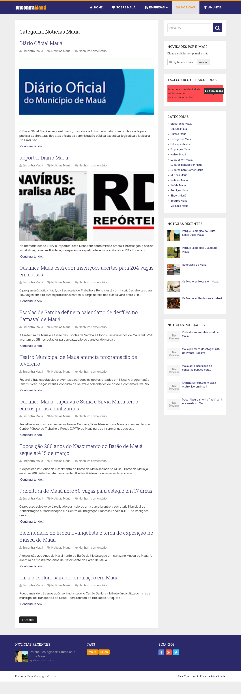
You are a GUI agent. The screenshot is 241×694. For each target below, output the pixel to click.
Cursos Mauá (178, 134)
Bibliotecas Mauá (181, 123)
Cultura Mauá (179, 128)
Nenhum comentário (93, 51)
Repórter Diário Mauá (44, 158)
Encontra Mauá (33, 51)
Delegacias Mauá (181, 139)
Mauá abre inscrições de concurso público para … (197, 367)
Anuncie (212, 7)
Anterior (28, 631)
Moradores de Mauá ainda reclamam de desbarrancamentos (184, 93)
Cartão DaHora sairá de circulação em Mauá (70, 588)
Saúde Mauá (178, 185)
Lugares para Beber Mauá (186, 164)
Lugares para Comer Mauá (187, 169)
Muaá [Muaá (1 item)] (104, 663)
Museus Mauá (179, 175)
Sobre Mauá (124, 7)
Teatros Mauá (179, 200)
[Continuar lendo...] (31, 146)
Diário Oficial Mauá (41, 43)
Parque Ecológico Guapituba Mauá (199, 249)
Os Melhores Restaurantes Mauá (202, 298)
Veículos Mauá (179, 205)
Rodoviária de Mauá (194, 264)
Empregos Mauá (180, 149)
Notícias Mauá (60, 51)
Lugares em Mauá (182, 159)
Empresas (155, 7)
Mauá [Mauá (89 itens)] (92, 663)
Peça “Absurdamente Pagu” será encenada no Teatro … (202, 401)
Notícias (185, 7)
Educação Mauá (180, 144)
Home (96, 7)
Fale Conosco (186, 687)
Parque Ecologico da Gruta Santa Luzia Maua (198, 233)
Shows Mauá (178, 195)
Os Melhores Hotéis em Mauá (200, 281)
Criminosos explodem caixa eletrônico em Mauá (199, 384)
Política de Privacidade (211, 687)
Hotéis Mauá (178, 154)
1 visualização (214, 90)
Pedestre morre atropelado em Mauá (201, 334)
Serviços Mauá (179, 190)
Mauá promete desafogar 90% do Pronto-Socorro (201, 351)
